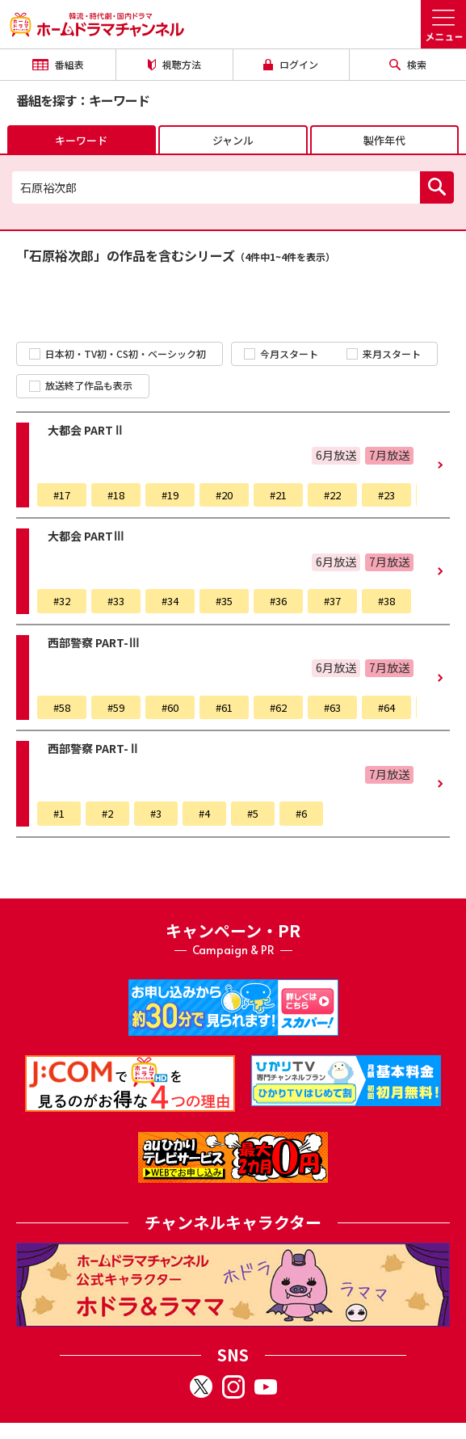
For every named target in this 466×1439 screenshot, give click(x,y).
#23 (386, 495)
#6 (301, 813)
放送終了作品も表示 (80, 385)
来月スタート (383, 353)
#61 (224, 707)
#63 (332, 707)
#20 (224, 495)
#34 (170, 600)
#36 (278, 600)
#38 (386, 600)
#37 (332, 600)
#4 (204, 813)
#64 (386, 707)
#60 (170, 707)
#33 (115, 600)
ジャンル (233, 140)
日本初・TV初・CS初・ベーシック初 (117, 353)
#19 (170, 495)
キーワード (81, 140)
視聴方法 (174, 64)
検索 (407, 64)
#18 (115, 495)
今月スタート (281, 353)
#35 (224, 600)
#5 (252, 813)
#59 (115, 707)
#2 (107, 813)
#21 (278, 495)
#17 (61, 495)
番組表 (58, 64)
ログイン (290, 64)
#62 (278, 707)
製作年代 (384, 140)
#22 (332, 495)
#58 (61, 707)
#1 (59, 813)
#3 (156, 813)
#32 (61, 600)
